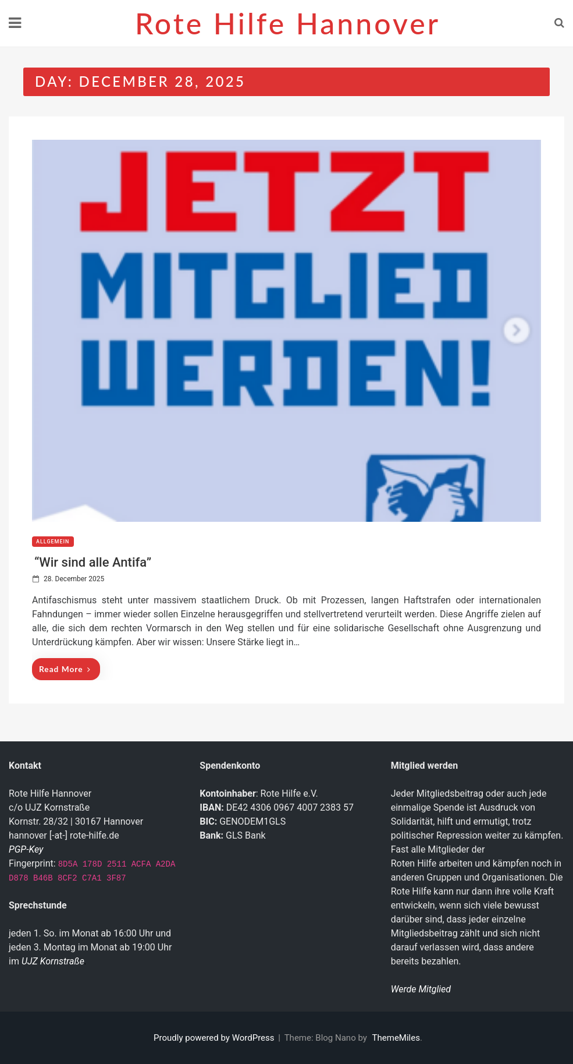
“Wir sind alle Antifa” (92, 562)
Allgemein (53, 542)
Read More (65, 669)
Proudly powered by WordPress (215, 1038)
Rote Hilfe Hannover (287, 23)
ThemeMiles (396, 1038)
